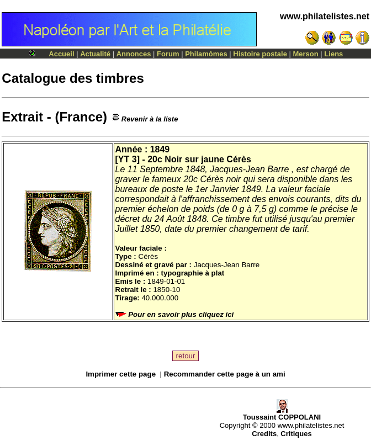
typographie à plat (192, 273)
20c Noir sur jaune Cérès (199, 159)
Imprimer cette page (121, 374)
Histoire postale (260, 54)
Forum (168, 54)
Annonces (133, 54)
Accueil (61, 54)
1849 (160, 149)
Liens (333, 54)
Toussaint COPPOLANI (282, 413)
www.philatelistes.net (324, 16)
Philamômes (206, 54)
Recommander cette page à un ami (224, 374)
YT (123, 159)
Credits (264, 434)
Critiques (295, 434)
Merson (306, 54)
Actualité (95, 54)
